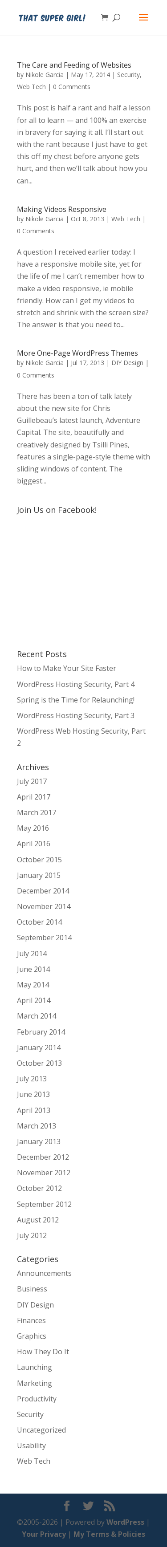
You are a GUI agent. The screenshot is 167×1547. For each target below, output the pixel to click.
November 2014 (43, 906)
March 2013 (36, 1126)
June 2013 (33, 1094)
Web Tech (31, 86)
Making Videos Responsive (61, 209)
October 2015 (39, 860)
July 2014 (32, 953)
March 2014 (36, 1016)
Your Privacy (44, 1534)
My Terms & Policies (109, 1534)
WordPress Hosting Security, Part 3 (75, 715)
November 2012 (43, 1173)
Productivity (37, 1399)
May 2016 (33, 828)
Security (128, 74)
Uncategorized (41, 1430)
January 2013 (39, 1141)
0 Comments (71, 86)
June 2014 (33, 969)
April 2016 (33, 844)
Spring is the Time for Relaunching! (75, 700)
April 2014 (33, 1000)
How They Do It (43, 1351)
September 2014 (44, 937)
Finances (31, 1320)
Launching (34, 1367)
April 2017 (33, 797)
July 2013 (32, 1079)
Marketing (34, 1383)
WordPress (125, 1522)
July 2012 (32, 1235)
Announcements (44, 1273)
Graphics (31, 1336)
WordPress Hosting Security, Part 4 (75, 684)
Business (32, 1289)
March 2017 (36, 812)
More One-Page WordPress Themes (77, 353)
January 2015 (39, 875)
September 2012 (44, 1204)
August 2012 (38, 1220)
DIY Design (127, 362)
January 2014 (39, 1047)
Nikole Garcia (44, 74)
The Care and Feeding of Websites (74, 65)
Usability (31, 1445)
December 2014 (43, 891)
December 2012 (43, 1157)
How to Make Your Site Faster (66, 668)
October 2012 (39, 1188)
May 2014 (33, 985)
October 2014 (39, 922)
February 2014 (41, 1032)
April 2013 (33, 1110)
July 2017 (32, 781)
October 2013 (39, 1063)
